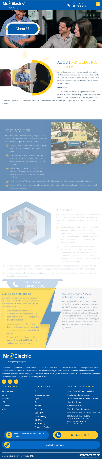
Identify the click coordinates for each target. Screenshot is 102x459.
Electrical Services (42, 395)
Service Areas (7, 391)
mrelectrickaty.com (54, 444)
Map (98, 413)
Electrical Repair (74, 402)
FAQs (4, 402)
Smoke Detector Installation (78, 395)
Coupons (38, 409)
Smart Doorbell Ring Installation (80, 391)
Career (4, 395)
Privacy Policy (40, 416)
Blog (36, 402)
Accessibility (40, 423)
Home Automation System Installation (82, 398)
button (98, 4)
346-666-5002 (79, 6)
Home (37, 391)
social (10, 382)
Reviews (38, 406)
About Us (5, 398)
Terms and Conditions (43, 427)
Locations (6, 406)
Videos (4, 409)
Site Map (38, 420)
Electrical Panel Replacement (79, 409)
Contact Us (39, 413)
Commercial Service (75, 406)
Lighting (38, 398)
